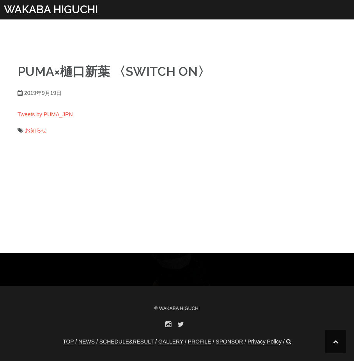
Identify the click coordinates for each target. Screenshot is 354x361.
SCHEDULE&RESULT (126, 341)
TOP (68, 341)
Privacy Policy (264, 341)
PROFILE (199, 341)
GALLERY (170, 341)
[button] (288, 341)
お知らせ (36, 130)
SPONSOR (229, 341)
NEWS (86, 341)
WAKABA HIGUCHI (51, 9)
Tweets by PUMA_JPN (45, 114)
